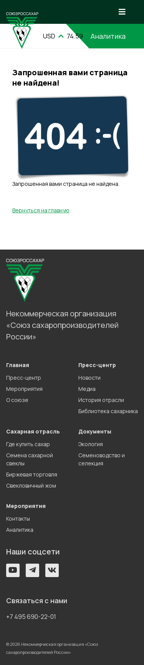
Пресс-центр (23, 377)
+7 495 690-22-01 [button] (31, 616)
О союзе (17, 400)
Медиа (87, 388)
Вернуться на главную (41, 210)
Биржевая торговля (31, 474)
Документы (94, 431)
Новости (89, 377)
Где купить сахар (28, 444)
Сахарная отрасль (33, 431)
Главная (17, 365)
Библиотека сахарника (108, 411)
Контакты (18, 518)
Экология (90, 444)
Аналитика (19, 529)
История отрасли (101, 400)
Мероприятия (24, 388)
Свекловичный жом (31, 485)
